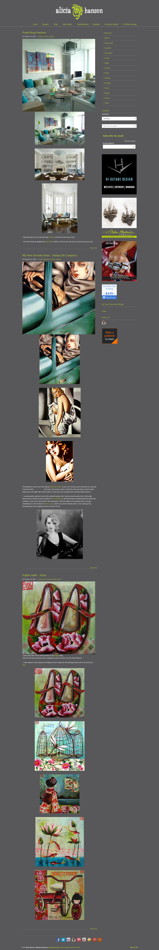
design (40, 36)
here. (24, 665)
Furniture (107, 68)
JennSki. (51, 237)
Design (106, 63)
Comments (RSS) (75, 947)
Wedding (107, 78)
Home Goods (46, 579)
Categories (105, 114)
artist (40, 259)
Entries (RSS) (64, 947)
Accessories (108, 53)
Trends (106, 103)
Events (106, 88)
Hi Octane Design (53, 947)
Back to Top (93, 248)
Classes (107, 98)
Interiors (107, 38)
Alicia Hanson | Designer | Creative (79, 11)
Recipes (107, 93)
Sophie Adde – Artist (34, 575)
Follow (104, 311)
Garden (106, 73)
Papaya (57, 655)
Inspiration (46, 259)
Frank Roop (49, 242)
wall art (59, 579)
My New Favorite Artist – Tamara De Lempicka (49, 255)
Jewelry (106, 58)
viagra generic (39, 489)
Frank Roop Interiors (34, 32)
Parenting (107, 83)
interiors (45, 36)
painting (51, 36)
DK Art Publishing (57, 499)
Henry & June (49, 504)
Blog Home (108, 33)
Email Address (118, 143)
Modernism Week (55, 487)
